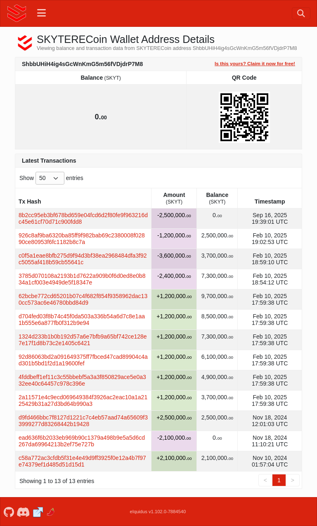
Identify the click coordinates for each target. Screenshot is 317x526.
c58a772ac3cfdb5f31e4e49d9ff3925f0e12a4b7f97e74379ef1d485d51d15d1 (82, 461)
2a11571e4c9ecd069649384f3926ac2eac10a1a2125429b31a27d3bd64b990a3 (83, 400)
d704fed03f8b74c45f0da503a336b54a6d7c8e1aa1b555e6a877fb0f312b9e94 (82, 319)
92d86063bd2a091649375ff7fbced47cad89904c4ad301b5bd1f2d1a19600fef (83, 360)
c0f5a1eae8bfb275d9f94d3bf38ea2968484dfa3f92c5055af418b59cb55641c (83, 258)
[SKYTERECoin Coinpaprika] (51, 511)
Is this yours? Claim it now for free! (255, 63)
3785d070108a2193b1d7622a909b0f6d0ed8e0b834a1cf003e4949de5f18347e (82, 279)
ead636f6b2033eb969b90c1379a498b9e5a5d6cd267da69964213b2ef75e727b (82, 441)
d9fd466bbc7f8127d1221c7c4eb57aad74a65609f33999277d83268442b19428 (83, 420)
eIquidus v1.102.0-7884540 (158, 511)
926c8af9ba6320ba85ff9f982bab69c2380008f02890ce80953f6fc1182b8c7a (82, 238)
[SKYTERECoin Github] (8, 511)
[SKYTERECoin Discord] (23, 511)
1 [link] (279, 480)
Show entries (51, 178)
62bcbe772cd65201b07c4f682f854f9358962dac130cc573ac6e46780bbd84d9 (83, 299)
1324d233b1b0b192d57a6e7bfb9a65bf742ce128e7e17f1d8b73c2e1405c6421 (83, 339)
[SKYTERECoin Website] (38, 511)
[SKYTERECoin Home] (17, 13)
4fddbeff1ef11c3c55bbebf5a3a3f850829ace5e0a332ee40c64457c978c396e (82, 380)
